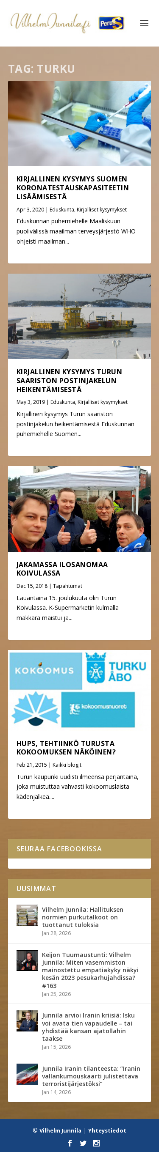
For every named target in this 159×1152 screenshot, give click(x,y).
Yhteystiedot (107, 1130)
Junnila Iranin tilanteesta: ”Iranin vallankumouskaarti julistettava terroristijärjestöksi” (91, 1076)
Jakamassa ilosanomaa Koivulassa (62, 569)
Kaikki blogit (67, 764)
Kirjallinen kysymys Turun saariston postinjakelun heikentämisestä (70, 380)
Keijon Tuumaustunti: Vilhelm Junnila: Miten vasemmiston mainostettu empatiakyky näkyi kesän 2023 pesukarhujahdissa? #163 (90, 970)
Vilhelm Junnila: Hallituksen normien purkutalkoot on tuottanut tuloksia (82, 917)
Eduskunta (62, 209)
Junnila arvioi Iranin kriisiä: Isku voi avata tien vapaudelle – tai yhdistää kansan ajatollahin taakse (88, 1026)
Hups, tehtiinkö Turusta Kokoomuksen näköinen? (66, 748)
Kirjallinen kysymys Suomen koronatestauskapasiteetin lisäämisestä (73, 187)
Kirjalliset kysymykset (102, 209)
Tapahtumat (67, 586)
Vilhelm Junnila (60, 1130)
